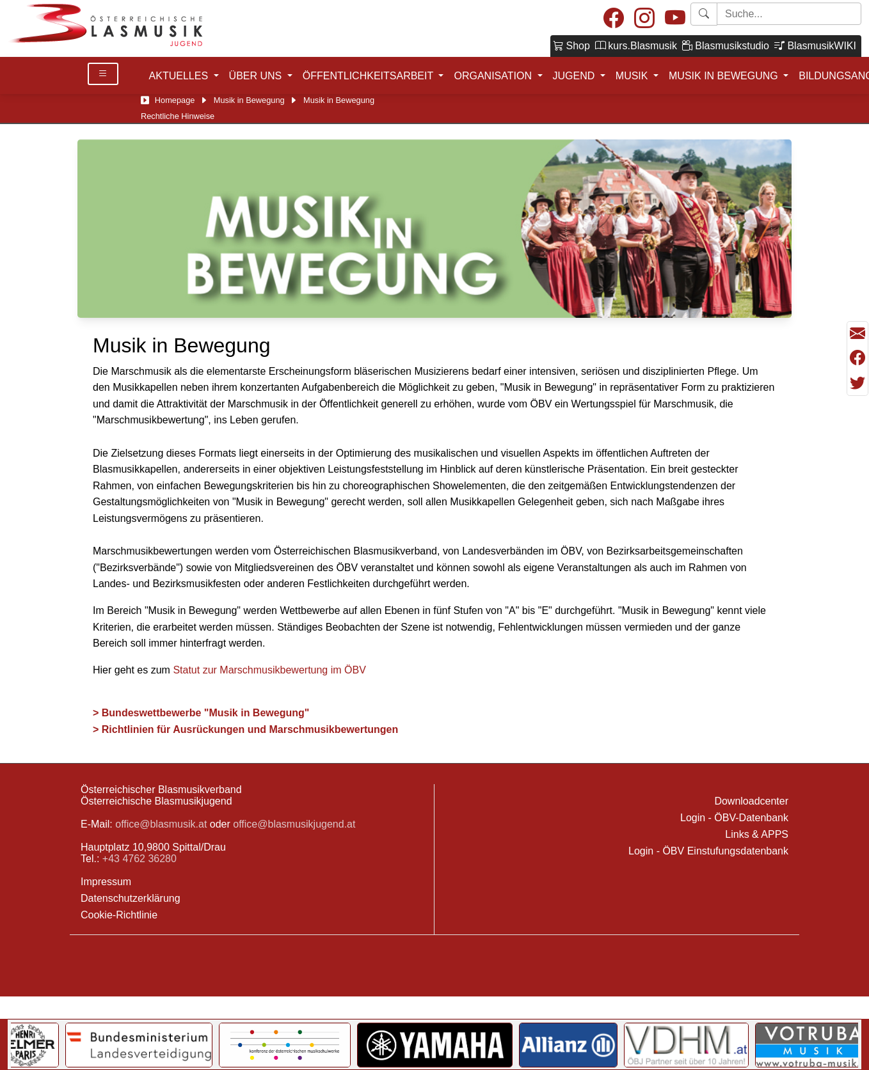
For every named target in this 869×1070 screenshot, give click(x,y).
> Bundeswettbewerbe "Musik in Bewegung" (201, 712)
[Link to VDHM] (686, 1045)
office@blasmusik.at (161, 824)
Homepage (175, 100)
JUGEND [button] (575, 75)
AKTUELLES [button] (180, 75)
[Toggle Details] (103, 74)
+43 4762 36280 (139, 858)
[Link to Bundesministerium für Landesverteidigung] (138, 1045)
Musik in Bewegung (249, 100)
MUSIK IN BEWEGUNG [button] (725, 75)
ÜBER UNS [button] (257, 75)
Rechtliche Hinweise (177, 116)
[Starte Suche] (789, 14)
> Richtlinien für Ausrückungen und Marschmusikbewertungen (247, 729)
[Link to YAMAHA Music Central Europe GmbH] (434, 1045)
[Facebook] (613, 19)
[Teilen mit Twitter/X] (857, 383)
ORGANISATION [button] (494, 75)
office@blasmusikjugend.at (294, 824)
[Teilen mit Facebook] (857, 358)
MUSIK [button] (633, 75)
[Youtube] (675, 19)
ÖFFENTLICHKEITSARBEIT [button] (369, 75)
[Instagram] (644, 19)
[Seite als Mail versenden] (857, 334)
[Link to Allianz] (568, 1045)
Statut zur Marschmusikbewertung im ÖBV (269, 670)
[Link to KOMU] (285, 1045)
